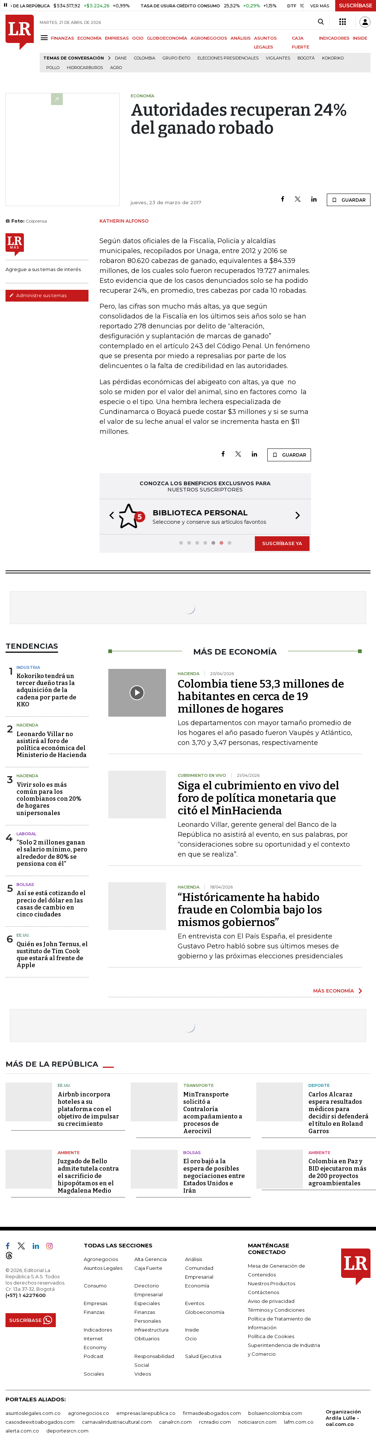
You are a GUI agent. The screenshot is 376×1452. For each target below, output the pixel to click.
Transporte (198, 1084)
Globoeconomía (204, 1311)
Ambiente (69, 1151)
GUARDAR (349, 200)
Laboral (26, 833)
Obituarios (146, 1338)
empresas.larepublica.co (146, 1412)
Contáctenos (263, 1291)
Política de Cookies (271, 1335)
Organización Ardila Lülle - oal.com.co (343, 1417)
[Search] (321, 22)
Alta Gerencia (150, 1258)
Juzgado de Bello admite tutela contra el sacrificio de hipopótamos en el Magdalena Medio (88, 1175)
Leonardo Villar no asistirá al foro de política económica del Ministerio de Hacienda (52, 744)
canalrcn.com (175, 1421)
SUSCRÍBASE (355, 5)
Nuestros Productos (271, 1283)
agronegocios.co (88, 1412)
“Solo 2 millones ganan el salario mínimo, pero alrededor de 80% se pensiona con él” (52, 852)
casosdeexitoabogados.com (40, 1421)
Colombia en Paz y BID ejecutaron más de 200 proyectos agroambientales (337, 1171)
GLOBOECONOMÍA (167, 38)
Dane (121, 58)
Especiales (147, 1302)
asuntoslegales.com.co (33, 1412)
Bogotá (306, 58)
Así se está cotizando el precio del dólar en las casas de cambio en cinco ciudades (51, 903)
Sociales (94, 1373)
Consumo (95, 1285)
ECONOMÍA (89, 38)
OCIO (138, 38)
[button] (109, 516)
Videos (142, 1373)
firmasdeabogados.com (212, 1412)
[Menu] (45, 38)
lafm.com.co (299, 1421)
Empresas (95, 1302)
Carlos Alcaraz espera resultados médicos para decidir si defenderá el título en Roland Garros (338, 1112)
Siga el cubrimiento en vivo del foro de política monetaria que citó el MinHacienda (258, 797)
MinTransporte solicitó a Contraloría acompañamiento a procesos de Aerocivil (212, 1112)
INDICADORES (334, 38)
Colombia (144, 58)
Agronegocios (101, 1258)
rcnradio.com (215, 1421)
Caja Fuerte (148, 1267)
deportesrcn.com (67, 1430)
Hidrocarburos (85, 67)
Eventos (194, 1302)
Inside (192, 1329)
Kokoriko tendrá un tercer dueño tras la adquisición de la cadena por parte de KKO (46, 689)
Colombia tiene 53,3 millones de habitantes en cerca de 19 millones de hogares (261, 696)
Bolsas (25, 883)
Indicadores (98, 1329)
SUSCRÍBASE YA (282, 542)
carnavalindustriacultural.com (117, 1421)
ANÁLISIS (241, 38)
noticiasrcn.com (257, 1421)
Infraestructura (151, 1329)
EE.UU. (23, 934)
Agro (116, 67)
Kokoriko (333, 58)
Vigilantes (278, 58)
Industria (28, 666)
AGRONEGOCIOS (209, 38)
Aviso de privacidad (271, 1300)
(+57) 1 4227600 (26, 1294)
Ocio (191, 1338)
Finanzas (94, 1311)
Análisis (193, 1258)
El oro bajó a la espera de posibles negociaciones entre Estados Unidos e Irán (214, 1175)
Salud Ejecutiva (203, 1355)
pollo (52, 67)
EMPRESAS (117, 38)
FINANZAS (62, 38)
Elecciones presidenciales (228, 58)
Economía (197, 1285)
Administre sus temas (37, 295)
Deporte (319, 1084)
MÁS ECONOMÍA (333, 990)
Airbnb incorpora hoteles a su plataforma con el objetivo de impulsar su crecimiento (88, 1108)
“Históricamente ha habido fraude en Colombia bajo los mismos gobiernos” (250, 909)
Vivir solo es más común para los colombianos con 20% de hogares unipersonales (49, 798)
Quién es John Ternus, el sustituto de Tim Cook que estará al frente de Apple (52, 954)
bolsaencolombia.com (275, 1412)
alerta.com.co (22, 1430)
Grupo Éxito (176, 58)
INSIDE (360, 38)
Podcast (94, 1355)
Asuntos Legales (103, 1267)
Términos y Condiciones (276, 1309)
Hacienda (27, 724)
